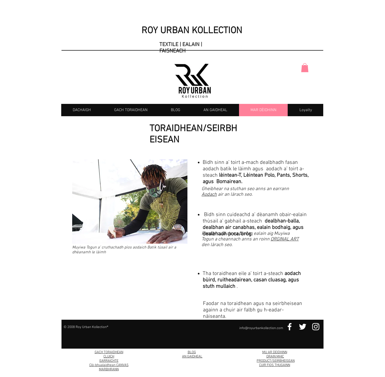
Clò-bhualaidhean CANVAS (109, 365)
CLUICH (108, 357)
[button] (305, 67)
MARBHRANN (109, 369)
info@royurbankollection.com (261, 328)
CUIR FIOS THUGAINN (274, 365)
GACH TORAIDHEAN (109, 352)
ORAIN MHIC (275, 357)
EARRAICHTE (108, 361)
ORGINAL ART (285, 239)
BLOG (192, 352)
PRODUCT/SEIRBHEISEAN (276, 361)
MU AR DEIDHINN (274, 352)
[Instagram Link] (316, 326)
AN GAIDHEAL (192, 357)
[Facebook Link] (289, 326)
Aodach (209, 194)
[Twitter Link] (302, 326)
